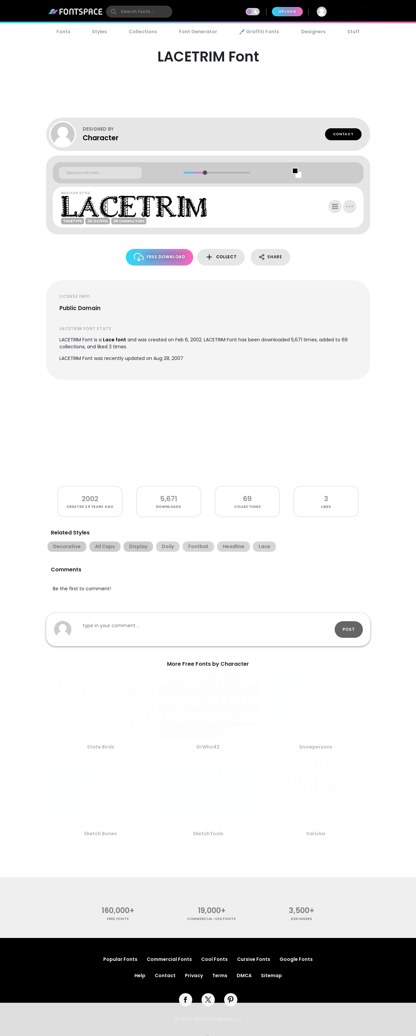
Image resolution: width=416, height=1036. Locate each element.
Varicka (315, 833)
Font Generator (198, 31)
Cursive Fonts (253, 959)
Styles (99, 31)
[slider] (205, 173)
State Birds (100, 747)
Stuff (353, 31)
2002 (90, 499)
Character (101, 138)
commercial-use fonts (211, 918)
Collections (143, 31)
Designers (313, 31)
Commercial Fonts (169, 959)
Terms (219, 975)
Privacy (194, 975)
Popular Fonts (120, 959)
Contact (343, 134)
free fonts (118, 918)
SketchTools (208, 833)
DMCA (244, 975)
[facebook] (185, 999)
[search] (139, 12)
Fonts (63, 31)
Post (349, 629)
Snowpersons (315, 747)
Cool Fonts (214, 959)
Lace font (114, 339)
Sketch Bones (100, 833)
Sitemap (271, 975)
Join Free (352, 11)
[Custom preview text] (100, 173)
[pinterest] (230, 999)
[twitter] (208, 999)
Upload (287, 11)
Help (139, 975)
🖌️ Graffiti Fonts (259, 31)
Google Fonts (296, 959)
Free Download (159, 257)
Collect (221, 257)
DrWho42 (208, 747)
